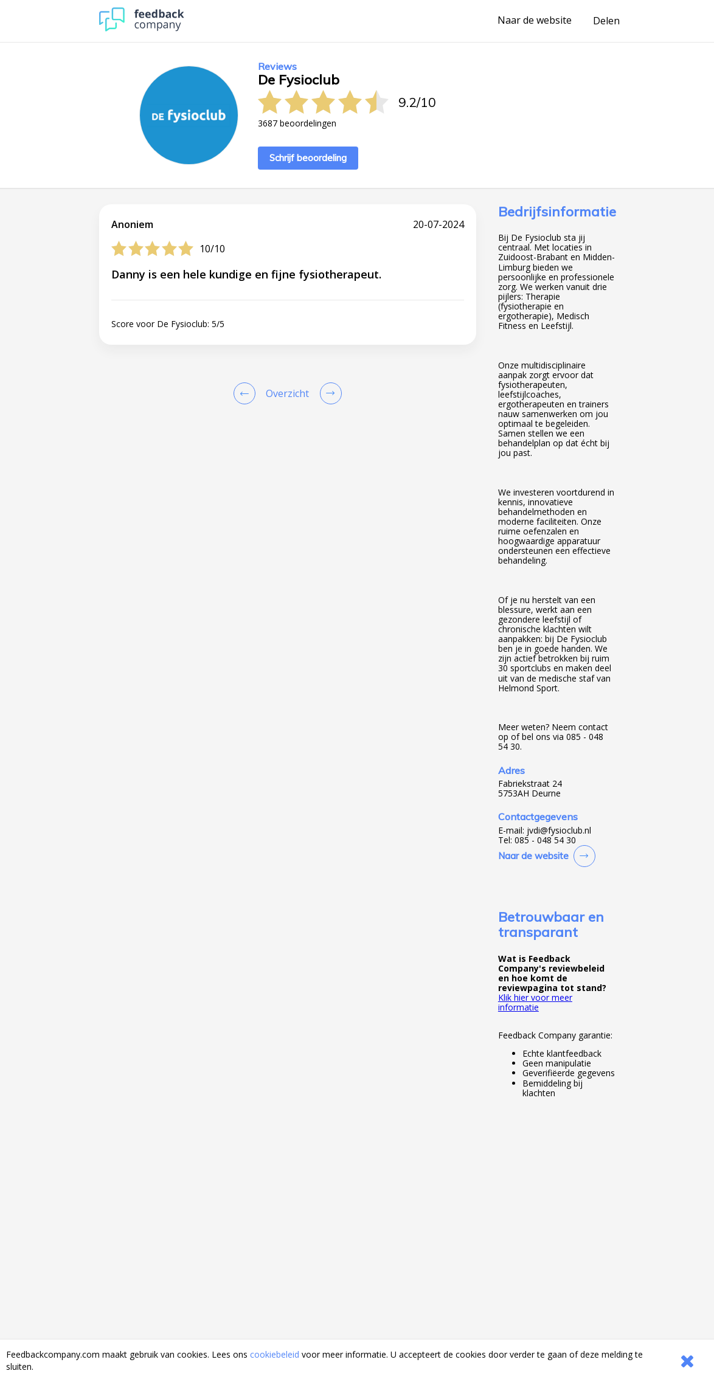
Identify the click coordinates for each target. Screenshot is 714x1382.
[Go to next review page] (328, 393)
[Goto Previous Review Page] (247, 393)
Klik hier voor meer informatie (535, 1002)
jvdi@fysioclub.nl (559, 830)
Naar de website (534, 21)
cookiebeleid (274, 1354)
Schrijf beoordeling (308, 158)
